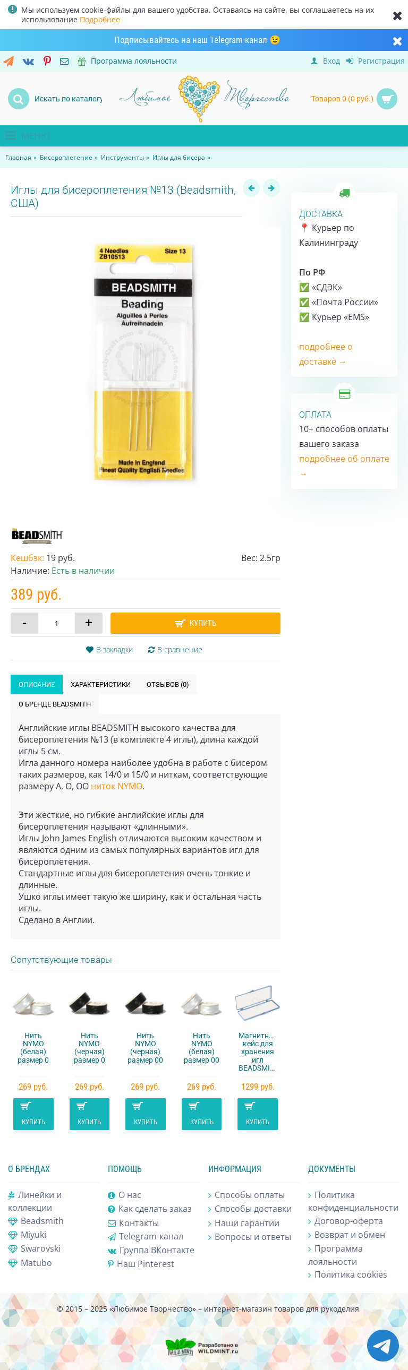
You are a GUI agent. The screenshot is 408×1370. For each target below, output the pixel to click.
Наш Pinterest (141, 1264)
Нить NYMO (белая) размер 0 (33, 1047)
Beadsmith (36, 1221)
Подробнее (100, 19)
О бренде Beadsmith (55, 704)
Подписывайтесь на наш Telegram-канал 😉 (197, 40)
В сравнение (179, 649)
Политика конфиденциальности (353, 1201)
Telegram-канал (145, 1236)
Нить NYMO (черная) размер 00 (145, 1047)
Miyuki (27, 1235)
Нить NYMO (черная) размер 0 (89, 1047)
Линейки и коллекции (35, 1201)
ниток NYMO (116, 786)
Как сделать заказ (150, 1209)
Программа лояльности (335, 1255)
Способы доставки (250, 1209)
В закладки (114, 649)
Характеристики (101, 684)
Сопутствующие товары (61, 959)
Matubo (30, 1263)
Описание (37, 684)
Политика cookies (347, 1275)
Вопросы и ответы (249, 1237)
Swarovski (34, 1249)
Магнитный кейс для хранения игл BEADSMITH (259, 1052)
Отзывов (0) (168, 684)
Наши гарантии (243, 1223)
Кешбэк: (27, 558)
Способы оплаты (246, 1195)
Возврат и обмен (346, 1235)
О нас (124, 1195)
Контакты (133, 1223)
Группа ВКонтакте (151, 1250)
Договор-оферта (345, 1221)
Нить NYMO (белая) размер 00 (201, 1047)
